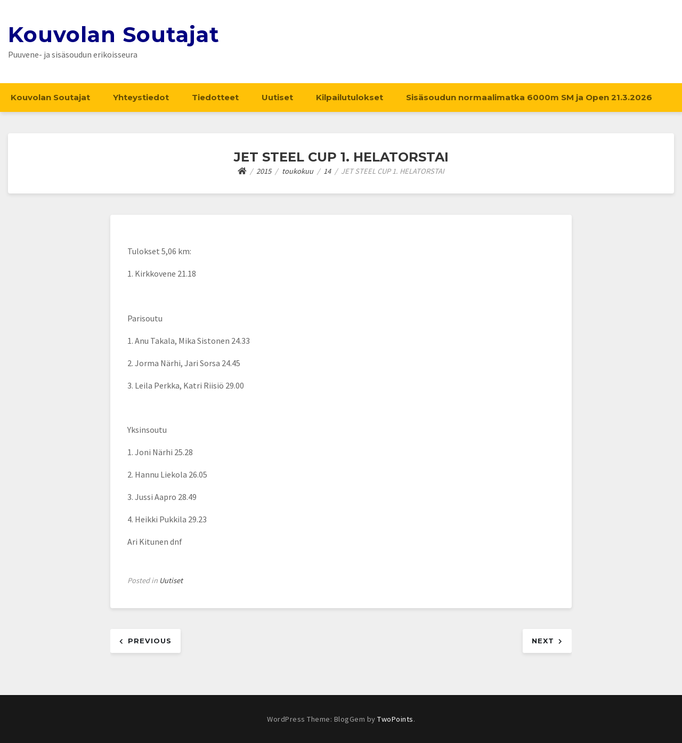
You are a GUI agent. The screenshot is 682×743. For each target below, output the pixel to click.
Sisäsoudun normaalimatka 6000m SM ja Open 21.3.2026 (529, 97)
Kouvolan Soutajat (114, 34)
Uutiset (277, 97)
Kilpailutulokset (349, 97)
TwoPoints (395, 719)
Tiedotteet (215, 97)
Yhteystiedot (141, 97)
